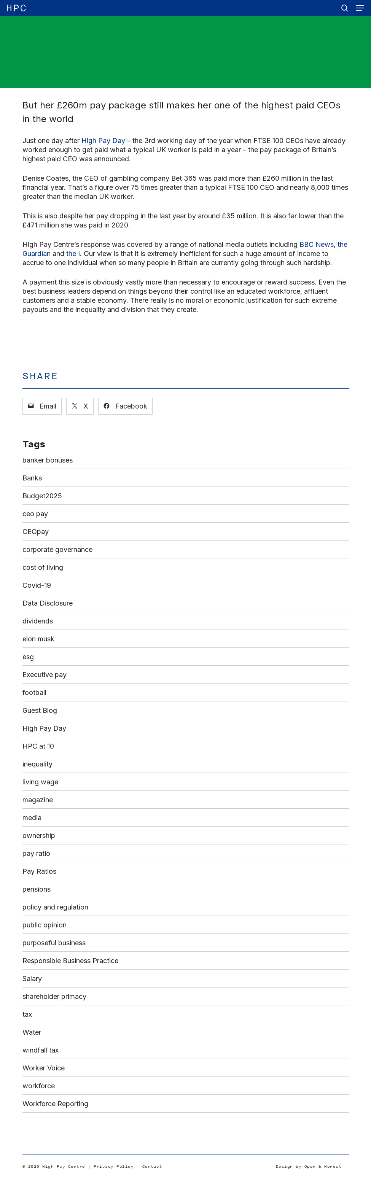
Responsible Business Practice (70, 961)
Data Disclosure (47, 603)
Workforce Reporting (55, 1104)
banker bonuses (47, 460)
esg (28, 657)
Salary (32, 979)
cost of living (42, 567)
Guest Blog (39, 710)
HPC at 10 (38, 746)
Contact (152, 1166)
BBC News (316, 244)
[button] (360, 8)
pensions (36, 889)
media (31, 818)
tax (27, 1014)
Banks (32, 478)
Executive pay (44, 675)
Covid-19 (36, 585)
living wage (40, 782)
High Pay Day (103, 141)
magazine (37, 800)
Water (31, 1032)
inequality (37, 764)
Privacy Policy (114, 1166)
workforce (38, 1086)
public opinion (44, 925)
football (34, 692)
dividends (37, 621)
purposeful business (54, 943)
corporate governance (57, 549)
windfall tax (40, 1050)
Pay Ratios (39, 871)
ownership (38, 836)
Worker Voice (43, 1068)
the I (73, 254)
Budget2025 (42, 496)
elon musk (38, 639)
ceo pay (35, 514)
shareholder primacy (54, 996)
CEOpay (35, 532)
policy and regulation (55, 907)
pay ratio (36, 853)
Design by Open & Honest (309, 1166)
